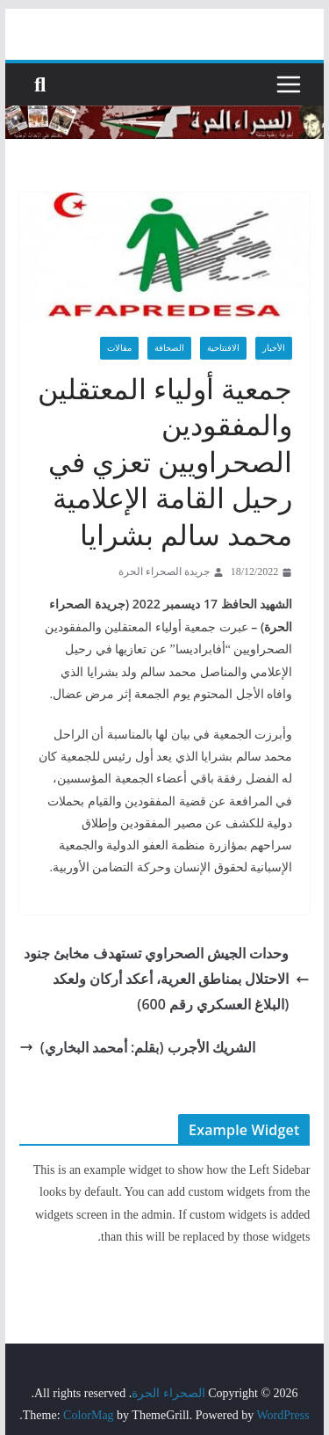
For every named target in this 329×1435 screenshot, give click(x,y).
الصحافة (169, 348)
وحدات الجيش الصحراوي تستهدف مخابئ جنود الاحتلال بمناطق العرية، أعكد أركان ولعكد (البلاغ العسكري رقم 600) (167, 976)
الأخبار (273, 348)
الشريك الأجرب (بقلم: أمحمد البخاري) (137, 1045)
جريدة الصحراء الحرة (164, 571)
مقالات (119, 348)
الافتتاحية (223, 348)
